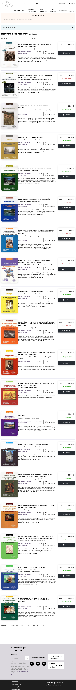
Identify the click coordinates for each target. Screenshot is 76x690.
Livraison (13, 679)
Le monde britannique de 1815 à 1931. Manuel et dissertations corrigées (36, 45)
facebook (32, 637)
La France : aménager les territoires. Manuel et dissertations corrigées (37, 75)
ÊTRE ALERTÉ (67, 82)
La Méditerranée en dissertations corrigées (35, 426)
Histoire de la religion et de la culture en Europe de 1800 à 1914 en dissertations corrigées (38, 456)
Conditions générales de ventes (19, 661)
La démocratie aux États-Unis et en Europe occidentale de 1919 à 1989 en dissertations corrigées (35, 575)
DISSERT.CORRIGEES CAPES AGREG (26, 52)
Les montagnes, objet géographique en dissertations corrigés (33, 398)
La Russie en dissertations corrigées (33, 133)
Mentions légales (15, 663)
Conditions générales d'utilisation (20, 671)
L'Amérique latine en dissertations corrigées (36, 192)
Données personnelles (17, 666)
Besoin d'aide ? (15, 677)
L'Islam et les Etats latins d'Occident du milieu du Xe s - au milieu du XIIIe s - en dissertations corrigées (38, 515)
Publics (24, 10)
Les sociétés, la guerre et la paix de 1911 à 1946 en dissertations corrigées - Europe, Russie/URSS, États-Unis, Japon (37, 311)
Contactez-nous (15, 682)
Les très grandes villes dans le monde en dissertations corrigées (34, 545)
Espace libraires (53, 10)
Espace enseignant (43, 10)
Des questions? (55, 631)
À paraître (71, 10)
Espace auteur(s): (55, 640)
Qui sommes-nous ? (16, 658)
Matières (17, 10)
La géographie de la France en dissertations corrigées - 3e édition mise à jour (36, 252)
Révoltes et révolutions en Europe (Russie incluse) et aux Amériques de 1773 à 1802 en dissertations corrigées (38, 223)
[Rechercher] (26, 3)
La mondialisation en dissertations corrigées (36, 162)
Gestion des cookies (16, 668)
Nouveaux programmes (32, 10)
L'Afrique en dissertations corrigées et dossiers (37, 280)
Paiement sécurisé (16, 684)
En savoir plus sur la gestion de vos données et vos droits (19, 646)
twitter (38, 637)
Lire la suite (39, 61)
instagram (44, 637)
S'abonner (27, 632)
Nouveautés (63, 10)
